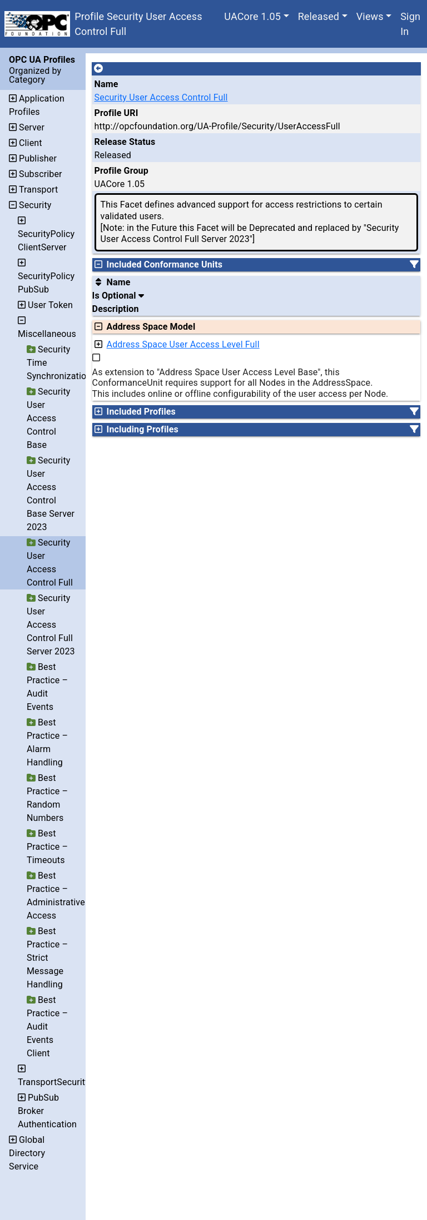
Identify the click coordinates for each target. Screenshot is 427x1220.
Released (319, 16)
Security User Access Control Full (161, 97)
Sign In (410, 24)
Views (370, 16)
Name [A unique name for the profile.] (106, 84)
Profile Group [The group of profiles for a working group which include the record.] (121, 170)
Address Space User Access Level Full (183, 344)
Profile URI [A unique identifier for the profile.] (116, 113)
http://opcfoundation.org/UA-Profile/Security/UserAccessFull (217, 126)
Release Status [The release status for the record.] (125, 142)
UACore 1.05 (252, 16)
